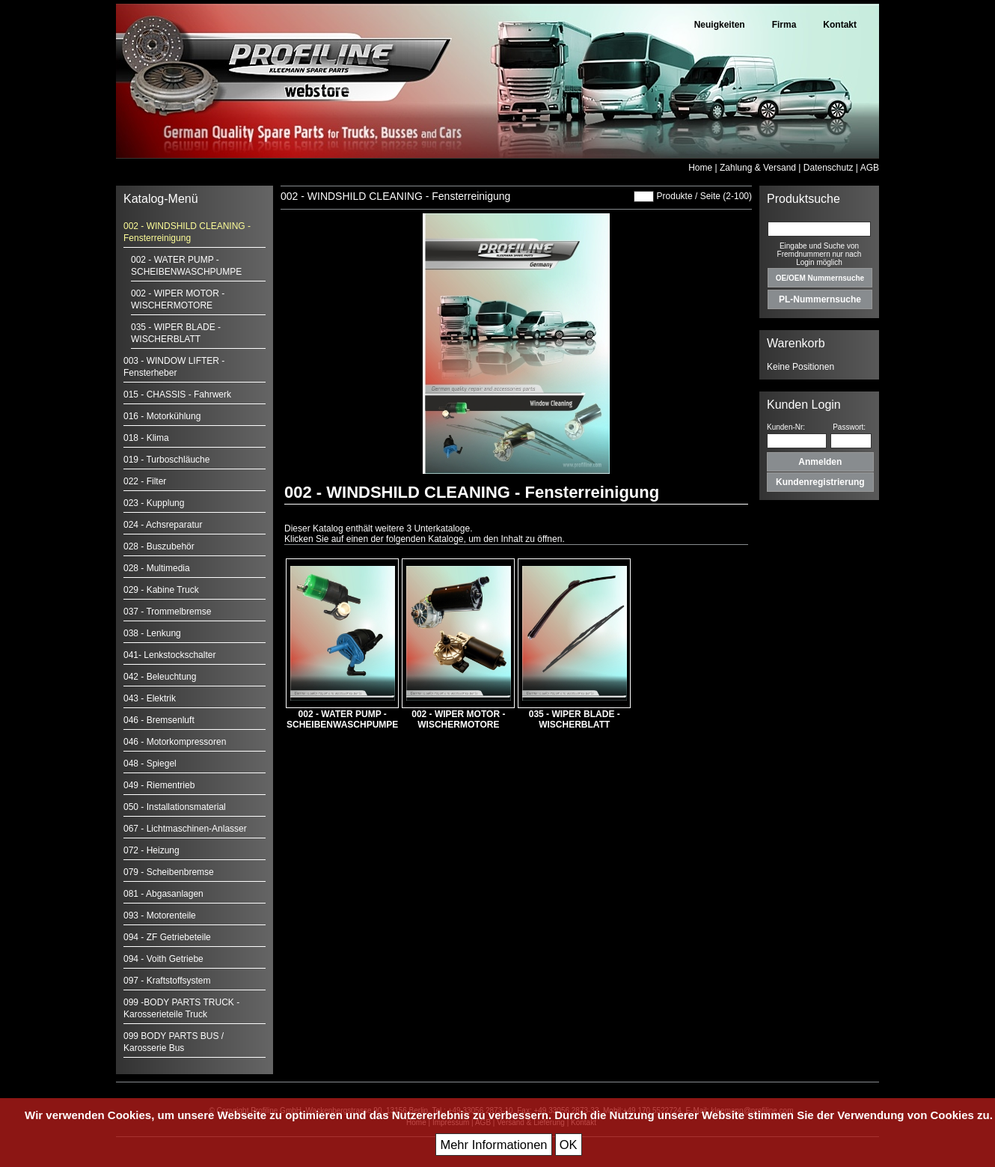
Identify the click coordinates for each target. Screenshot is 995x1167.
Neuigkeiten (719, 24)
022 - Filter (144, 481)
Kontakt (840, 24)
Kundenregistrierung (820, 482)
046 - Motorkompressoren (174, 742)
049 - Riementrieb (159, 785)
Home (700, 167)
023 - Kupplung (153, 503)
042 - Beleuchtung (159, 676)
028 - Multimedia (156, 568)
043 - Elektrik (149, 698)
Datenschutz (828, 167)
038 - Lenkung (152, 633)
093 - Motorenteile (159, 915)
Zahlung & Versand (758, 167)
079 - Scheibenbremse (168, 872)
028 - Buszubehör (159, 546)
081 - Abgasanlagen (163, 894)
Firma (784, 24)
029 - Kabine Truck (161, 590)
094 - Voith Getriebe (163, 959)
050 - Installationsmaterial (174, 807)
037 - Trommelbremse (167, 611)
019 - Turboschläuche (166, 459)
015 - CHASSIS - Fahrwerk (177, 394)
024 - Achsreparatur (162, 524)
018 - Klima (146, 438)
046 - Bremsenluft (159, 720)
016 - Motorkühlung (161, 416)
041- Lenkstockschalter (169, 655)
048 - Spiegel (150, 763)
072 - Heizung (151, 850)
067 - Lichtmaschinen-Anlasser (185, 828)
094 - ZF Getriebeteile (167, 937)
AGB (869, 167)
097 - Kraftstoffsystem (167, 980)
